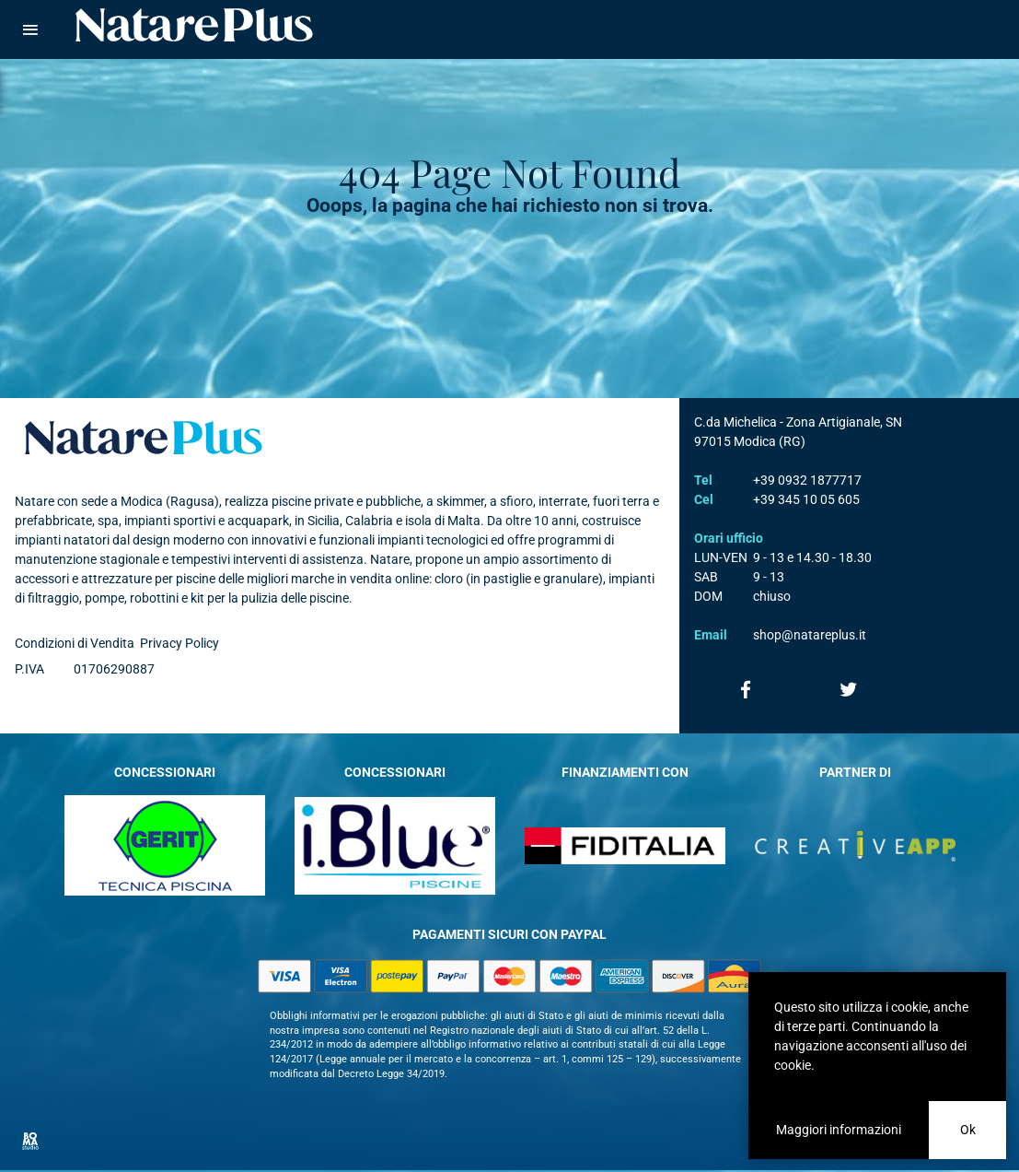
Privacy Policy (179, 643)
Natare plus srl (143, 438)
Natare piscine (194, 25)
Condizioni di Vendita (74, 643)
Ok (968, 1129)
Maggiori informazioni (838, 1129)
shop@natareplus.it (809, 634)
